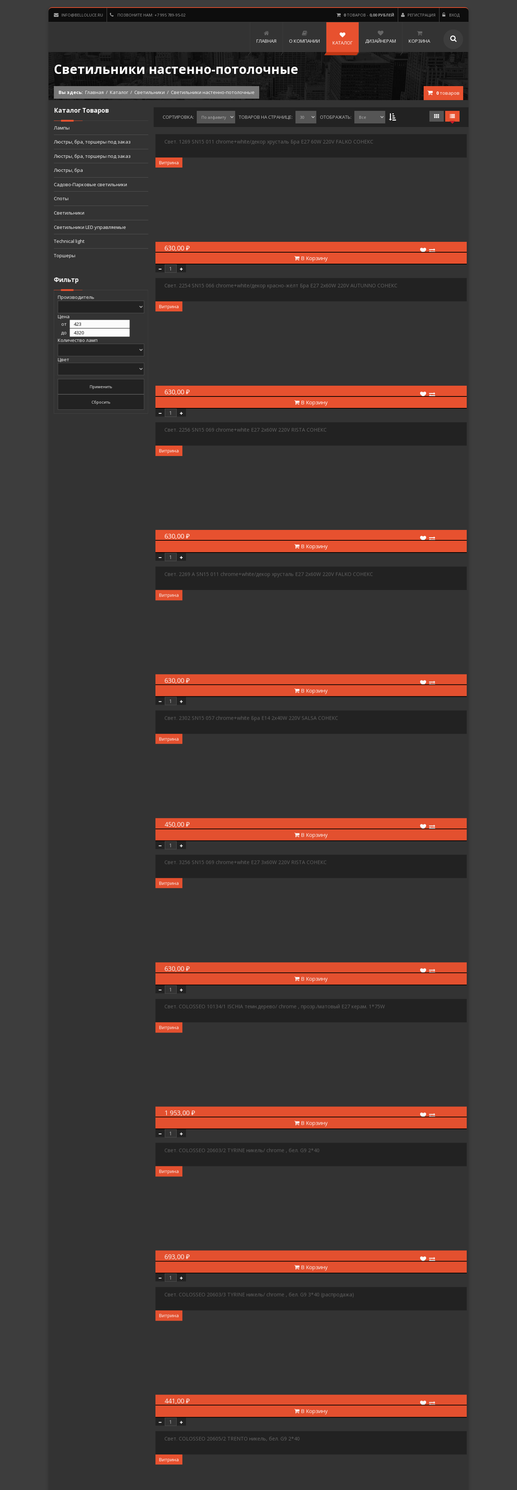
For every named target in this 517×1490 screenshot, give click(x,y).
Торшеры (64, 255)
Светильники (149, 92)
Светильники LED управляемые (90, 227)
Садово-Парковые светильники (90, 184)
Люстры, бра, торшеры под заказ (92, 141)
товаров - (365, 15)
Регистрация (418, 15)
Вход (451, 15)
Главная (94, 92)
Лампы (62, 127)
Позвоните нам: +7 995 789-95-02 (148, 15)
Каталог (119, 92)
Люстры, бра (68, 170)
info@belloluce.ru (78, 15)
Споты (61, 198)
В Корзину (311, 258)
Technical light (69, 241)
